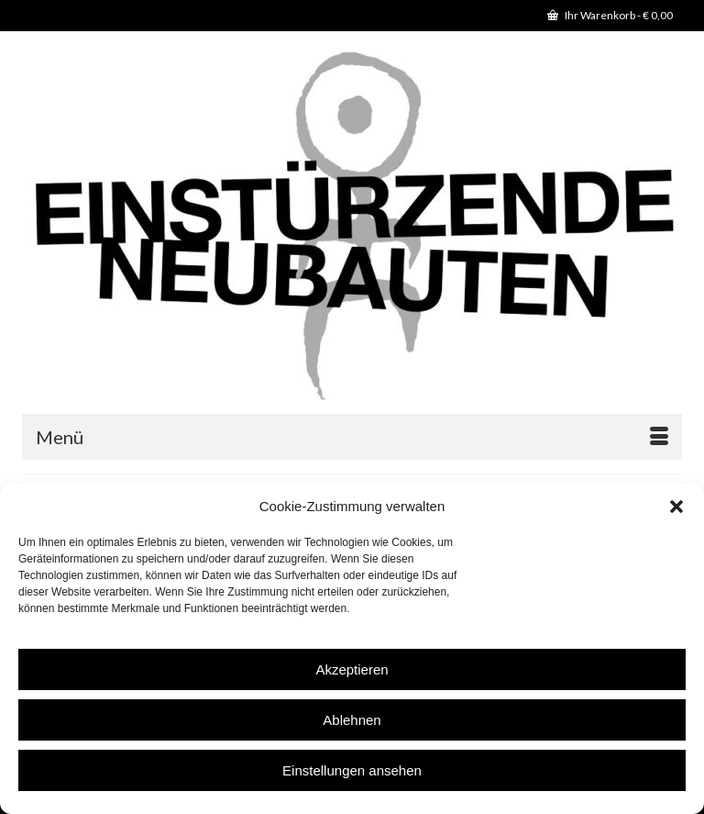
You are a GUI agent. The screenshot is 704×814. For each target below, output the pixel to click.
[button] (676, 506)
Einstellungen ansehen (352, 770)
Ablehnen (351, 720)
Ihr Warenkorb (610, 15)
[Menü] (352, 437)
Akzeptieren (351, 669)
